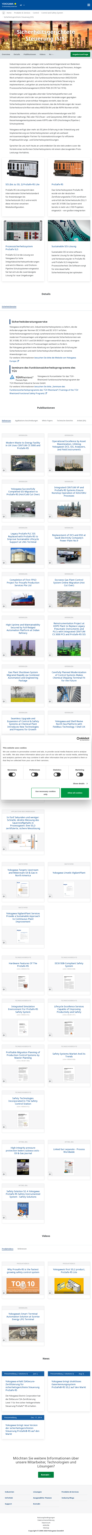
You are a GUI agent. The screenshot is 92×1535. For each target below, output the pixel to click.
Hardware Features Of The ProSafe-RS (23, 965)
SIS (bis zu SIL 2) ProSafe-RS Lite (22, 184)
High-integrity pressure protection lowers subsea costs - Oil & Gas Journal (23, 1150)
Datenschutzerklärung (46, 1520)
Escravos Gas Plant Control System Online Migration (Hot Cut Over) (69, 582)
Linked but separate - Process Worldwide (69, 1150)
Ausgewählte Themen (42, 1498)
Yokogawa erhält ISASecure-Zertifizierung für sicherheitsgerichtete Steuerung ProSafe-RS (22, 1386)
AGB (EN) (46, 1525)
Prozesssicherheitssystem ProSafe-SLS (19, 248)
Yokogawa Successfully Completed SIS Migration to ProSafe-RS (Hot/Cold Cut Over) (23, 491)
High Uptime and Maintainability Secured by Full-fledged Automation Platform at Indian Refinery (23, 628)
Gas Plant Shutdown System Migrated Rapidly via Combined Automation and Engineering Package (23, 676)
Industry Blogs (68, 1498)
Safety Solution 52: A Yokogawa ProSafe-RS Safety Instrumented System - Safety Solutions (23, 1194)
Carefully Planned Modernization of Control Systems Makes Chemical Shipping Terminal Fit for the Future (69, 676)
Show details (79, 783)
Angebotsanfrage (80, 54)
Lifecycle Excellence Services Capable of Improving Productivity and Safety (69, 1009)
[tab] (9, 306)
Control (36, 13)
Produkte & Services (22, 13)
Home (9, 13)
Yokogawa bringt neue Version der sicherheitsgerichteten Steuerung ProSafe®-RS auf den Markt (22, 1429)
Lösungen (37, 1492)
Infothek (9, 1498)
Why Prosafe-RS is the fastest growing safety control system (23, 1271)
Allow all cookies (74, 793)
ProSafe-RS (57, 184)
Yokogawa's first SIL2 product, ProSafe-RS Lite (69, 1271)
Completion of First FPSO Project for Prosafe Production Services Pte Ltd (23, 582)
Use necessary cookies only (45, 792)
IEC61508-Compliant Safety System (69, 965)
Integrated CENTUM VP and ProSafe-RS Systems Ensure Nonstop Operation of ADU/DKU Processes (69, 491)
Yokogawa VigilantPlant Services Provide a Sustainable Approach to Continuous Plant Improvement (23, 917)
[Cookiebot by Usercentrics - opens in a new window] (78, 739)
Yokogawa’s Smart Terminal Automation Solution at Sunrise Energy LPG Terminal (23, 1316)
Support (8, 1504)
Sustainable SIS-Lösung (64, 246)
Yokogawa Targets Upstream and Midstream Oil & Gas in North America (23, 872)
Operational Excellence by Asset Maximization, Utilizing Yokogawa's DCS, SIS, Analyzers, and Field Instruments (69, 445)
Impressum (46, 1523)
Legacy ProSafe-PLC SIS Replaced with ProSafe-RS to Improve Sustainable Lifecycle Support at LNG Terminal (23, 537)
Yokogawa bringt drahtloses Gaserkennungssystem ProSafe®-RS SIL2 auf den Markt (69, 1384)
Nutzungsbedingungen (46, 1517)
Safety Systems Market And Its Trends (69, 1055)
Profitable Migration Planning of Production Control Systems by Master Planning (23, 1055)
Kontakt (45, 1474)
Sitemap (46, 1528)
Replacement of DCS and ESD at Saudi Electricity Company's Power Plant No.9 (69, 538)
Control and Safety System (52, 13)
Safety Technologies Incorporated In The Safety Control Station (22, 1101)
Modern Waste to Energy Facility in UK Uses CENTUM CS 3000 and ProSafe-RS (23, 445)
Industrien (9, 1492)
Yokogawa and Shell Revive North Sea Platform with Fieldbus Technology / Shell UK (69, 724)
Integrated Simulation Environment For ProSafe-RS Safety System (23, 1009)
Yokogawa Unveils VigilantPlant (69, 872)
